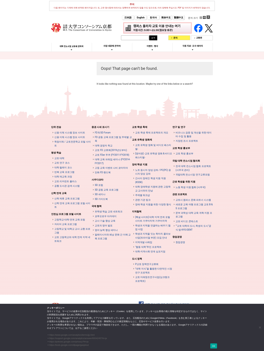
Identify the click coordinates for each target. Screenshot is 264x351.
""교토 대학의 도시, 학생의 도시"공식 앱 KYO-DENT (193, 227)
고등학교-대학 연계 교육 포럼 (69, 219)
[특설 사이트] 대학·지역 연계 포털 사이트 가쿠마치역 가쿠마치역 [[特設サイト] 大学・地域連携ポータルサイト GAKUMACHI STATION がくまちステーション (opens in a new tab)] (152, 219)
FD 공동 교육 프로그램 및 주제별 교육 (113, 139)
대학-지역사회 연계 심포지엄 (150, 251)
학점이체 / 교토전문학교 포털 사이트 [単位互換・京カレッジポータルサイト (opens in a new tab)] (72, 143)
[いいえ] (259, 327)
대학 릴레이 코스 (63, 167)
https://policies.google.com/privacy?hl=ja (68, 341)
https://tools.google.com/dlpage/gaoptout (69, 345)
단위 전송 (56, 127)
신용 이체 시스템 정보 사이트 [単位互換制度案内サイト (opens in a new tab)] (69, 137)
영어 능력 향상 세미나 (106, 230)
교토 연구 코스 (62, 162)
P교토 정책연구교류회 (146, 264)
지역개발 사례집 (143, 242)
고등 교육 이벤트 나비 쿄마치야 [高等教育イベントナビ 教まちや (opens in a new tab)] (111, 167)
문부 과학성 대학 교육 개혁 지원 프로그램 (194, 215)
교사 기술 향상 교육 (105, 220)
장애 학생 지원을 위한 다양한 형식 (153, 204)
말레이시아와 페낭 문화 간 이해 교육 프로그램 (113, 236)
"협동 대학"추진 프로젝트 (148, 247)
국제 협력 (97, 206)
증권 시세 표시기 (100, 127)
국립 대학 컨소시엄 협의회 (186, 160)
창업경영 (177, 236)
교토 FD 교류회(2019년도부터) (111, 150)
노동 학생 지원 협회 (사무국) (191, 187)
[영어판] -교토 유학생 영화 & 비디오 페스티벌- (153, 155)
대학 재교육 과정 (63, 176)
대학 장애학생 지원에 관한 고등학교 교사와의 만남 (153, 188)
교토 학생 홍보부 (181, 148)
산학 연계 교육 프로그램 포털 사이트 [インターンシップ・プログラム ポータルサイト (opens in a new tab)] (72, 205)
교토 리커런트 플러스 (65, 181)
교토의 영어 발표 (103, 225)
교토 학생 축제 (139, 127)
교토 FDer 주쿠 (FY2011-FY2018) (112, 154)
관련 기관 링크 (143, 200)
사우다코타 (97, 179)
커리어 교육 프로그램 (65, 224)
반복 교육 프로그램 (64, 172)
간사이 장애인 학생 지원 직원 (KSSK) (150, 180)
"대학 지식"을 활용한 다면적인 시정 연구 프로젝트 (153, 270)
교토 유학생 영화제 (142, 139)
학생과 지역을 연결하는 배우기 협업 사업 (153, 227)
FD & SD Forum (103, 132)
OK (213, 346)
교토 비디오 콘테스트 (187, 221)
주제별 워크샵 (142, 195)
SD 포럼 (99, 185)
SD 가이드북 (101, 199)
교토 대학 (59, 158)
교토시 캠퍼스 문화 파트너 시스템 (193, 200)
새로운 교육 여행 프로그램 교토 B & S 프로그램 (194, 206)
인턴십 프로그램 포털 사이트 (66, 214)
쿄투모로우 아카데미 (106, 216)
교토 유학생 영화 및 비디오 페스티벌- (153, 147)
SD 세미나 (100, 194)
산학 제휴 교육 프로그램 (67, 198)
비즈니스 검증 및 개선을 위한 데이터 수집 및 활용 (193, 134)
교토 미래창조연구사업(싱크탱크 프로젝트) (152, 279)
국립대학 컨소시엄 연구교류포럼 (193, 174)
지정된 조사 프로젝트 (187, 140)
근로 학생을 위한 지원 (183, 181)
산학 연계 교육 (59, 193)
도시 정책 (137, 258)
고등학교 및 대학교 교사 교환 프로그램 (72, 231)
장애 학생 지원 (139, 164)
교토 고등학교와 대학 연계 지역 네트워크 (72, 239)
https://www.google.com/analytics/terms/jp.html (72, 335)
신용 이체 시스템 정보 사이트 (69, 132)
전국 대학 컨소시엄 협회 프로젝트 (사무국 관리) (193, 168)
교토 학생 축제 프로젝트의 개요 (151, 132)
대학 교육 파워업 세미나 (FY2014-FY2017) (112, 161)
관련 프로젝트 (179, 194)
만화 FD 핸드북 (103, 172)
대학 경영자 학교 (103, 145)
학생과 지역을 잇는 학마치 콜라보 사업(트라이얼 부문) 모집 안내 (153, 235)
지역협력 (136, 211)
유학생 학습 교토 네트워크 (108, 211)
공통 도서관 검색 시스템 (67, 186)
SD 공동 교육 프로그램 (106, 189)
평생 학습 (56, 152)
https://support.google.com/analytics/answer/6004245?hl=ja (78, 338)
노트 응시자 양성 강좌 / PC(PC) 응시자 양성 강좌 (153, 172)
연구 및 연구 (178, 127)
